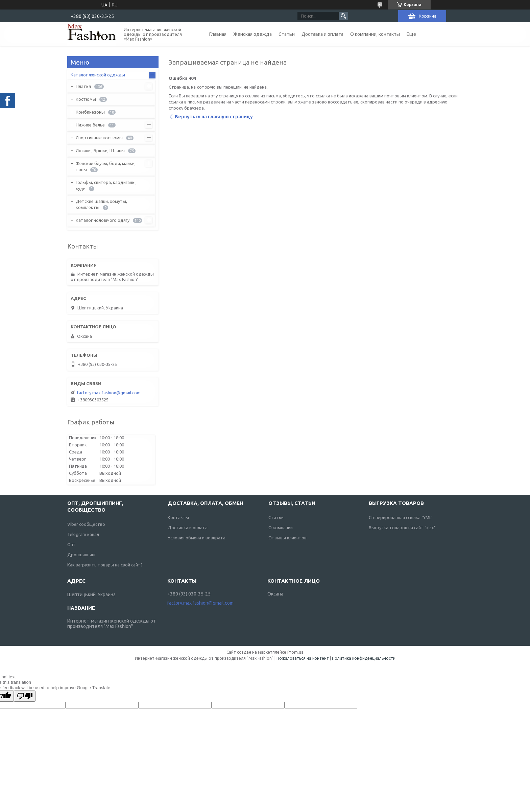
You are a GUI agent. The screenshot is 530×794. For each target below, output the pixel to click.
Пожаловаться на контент (302, 658)
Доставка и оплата (322, 34)
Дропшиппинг (81, 554)
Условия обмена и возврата (196, 537)
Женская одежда (252, 34)
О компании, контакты (375, 34)
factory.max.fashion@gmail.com (109, 392)
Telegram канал (83, 534)
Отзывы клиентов (287, 537)
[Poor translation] (24, 696)
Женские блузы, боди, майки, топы (106, 166)
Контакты (178, 517)
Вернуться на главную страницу (214, 116)
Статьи (287, 34)
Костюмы (86, 99)
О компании (280, 527)
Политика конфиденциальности (363, 658)
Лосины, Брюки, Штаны (100, 150)
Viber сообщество (86, 524)
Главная (217, 34)
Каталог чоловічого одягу (102, 220)
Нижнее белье (90, 124)
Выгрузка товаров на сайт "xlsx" (402, 527)
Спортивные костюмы (99, 137)
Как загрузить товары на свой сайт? (105, 564)
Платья (83, 86)
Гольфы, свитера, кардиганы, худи (106, 185)
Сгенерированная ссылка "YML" (400, 517)
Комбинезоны (90, 112)
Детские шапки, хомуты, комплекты (101, 204)
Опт (71, 544)
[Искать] (343, 16)
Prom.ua (295, 652)
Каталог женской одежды (98, 74)
